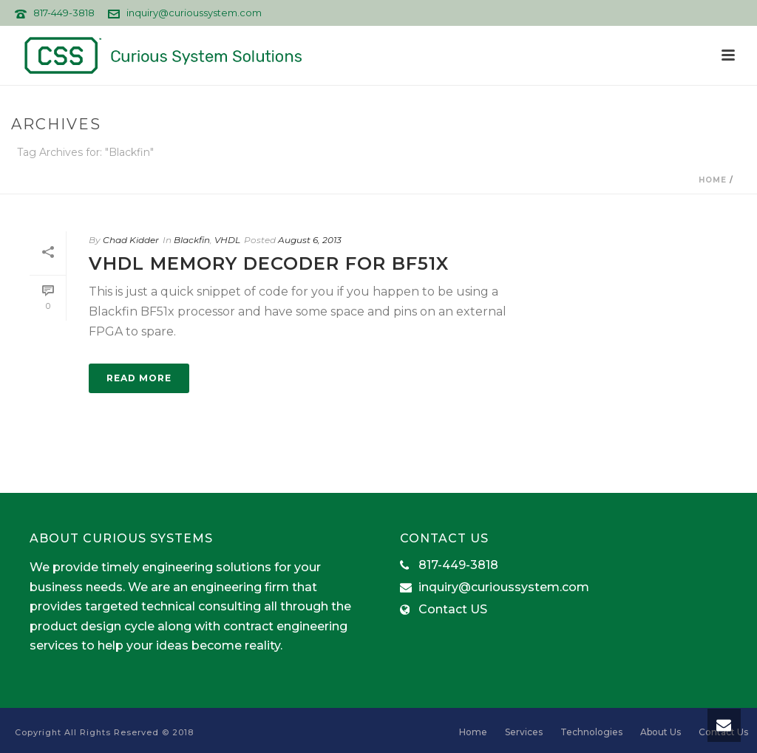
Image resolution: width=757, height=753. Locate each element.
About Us (660, 731)
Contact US (452, 609)
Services (524, 731)
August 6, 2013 (310, 239)
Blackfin (192, 239)
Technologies (591, 731)
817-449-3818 (64, 12)
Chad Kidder (131, 239)
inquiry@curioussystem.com (194, 12)
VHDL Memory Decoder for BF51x (269, 263)
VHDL (227, 239)
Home (713, 180)
